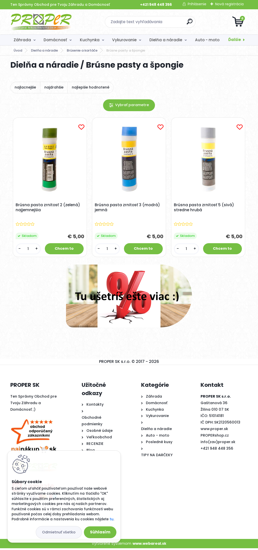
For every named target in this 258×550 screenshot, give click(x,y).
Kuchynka (90, 40)
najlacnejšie (25, 87)
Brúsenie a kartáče (82, 50)
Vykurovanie (124, 40)
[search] (189, 23)
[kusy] (28, 249)
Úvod (18, 50)
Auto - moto (207, 40)
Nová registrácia (229, 4)
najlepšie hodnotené (90, 87)
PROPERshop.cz (215, 436)
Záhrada (22, 40)
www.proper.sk (214, 430)
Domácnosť (55, 40)
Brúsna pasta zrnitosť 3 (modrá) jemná (128, 208)
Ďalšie (234, 39)
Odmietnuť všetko (59, 532)
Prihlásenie (197, 4)
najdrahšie (53, 87)
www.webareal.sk (149, 544)
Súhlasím (100, 532)
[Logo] (41, 21)
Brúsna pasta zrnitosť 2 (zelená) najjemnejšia (48, 208)
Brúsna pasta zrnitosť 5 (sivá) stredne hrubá (205, 208)
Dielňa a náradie (165, 40)
